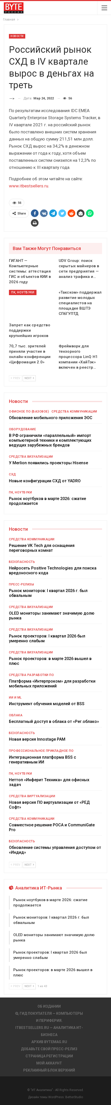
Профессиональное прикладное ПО (41, 751)
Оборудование (22, 429)
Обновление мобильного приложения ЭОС (50, 417)
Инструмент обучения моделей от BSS (46, 703)
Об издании (49, 1006)
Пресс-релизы (21, 584)
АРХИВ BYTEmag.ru (49, 1042)
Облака (15, 715)
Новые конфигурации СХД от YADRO (45, 480)
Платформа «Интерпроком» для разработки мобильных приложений (52, 683)
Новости (17, 36)
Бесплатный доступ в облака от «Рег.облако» (54, 721)
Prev (15, 378)
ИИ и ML (15, 697)
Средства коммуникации (74, 411)
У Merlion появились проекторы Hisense (48, 462)
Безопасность (22, 562)
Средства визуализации (31, 456)
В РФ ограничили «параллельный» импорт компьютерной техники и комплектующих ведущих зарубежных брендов (50, 440)
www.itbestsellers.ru (28, 185)
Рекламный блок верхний (49, 1070)
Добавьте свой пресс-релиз (49, 1049)
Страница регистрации (49, 1056)
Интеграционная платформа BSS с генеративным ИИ (42, 759)
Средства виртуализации (32, 796)
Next (29, 378)
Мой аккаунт (49, 1063)
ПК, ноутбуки (22, 292)
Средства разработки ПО (31, 675)
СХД (12, 474)
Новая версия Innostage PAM (37, 739)
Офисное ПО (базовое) (29, 411)
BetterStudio (74, 1097)
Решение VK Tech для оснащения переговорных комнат (42, 548)
